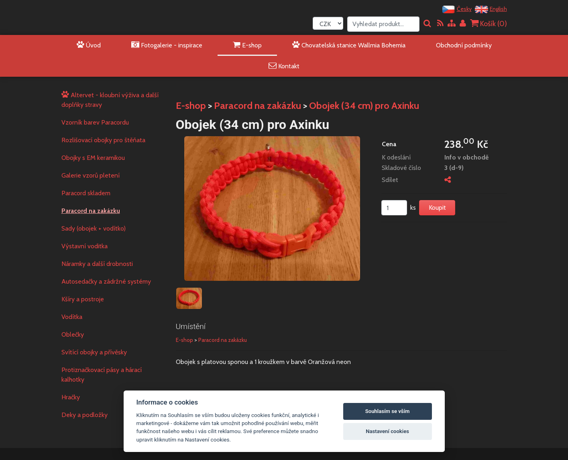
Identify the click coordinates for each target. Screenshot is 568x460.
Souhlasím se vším (387, 411)
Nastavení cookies (387, 431)
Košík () (488, 23)
